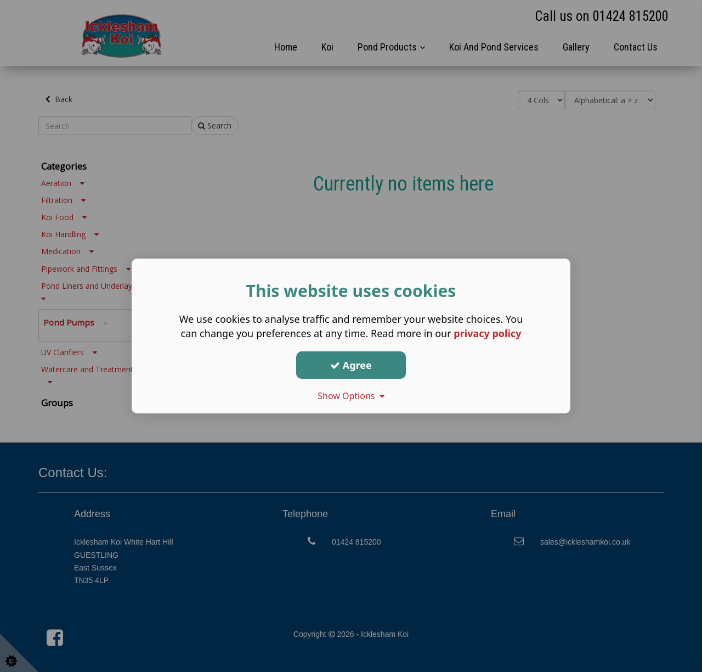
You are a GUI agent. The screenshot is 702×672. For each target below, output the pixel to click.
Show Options (351, 396)
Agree (351, 364)
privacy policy (487, 333)
